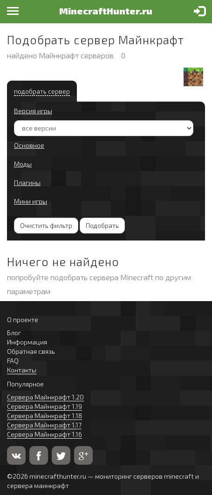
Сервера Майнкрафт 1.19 (44, 406)
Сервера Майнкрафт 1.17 (44, 425)
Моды (23, 164)
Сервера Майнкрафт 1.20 (45, 397)
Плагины (27, 182)
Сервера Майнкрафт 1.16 (44, 434)
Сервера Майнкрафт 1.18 (44, 415)
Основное (29, 145)
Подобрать (102, 225)
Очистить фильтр (46, 225)
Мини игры (30, 201)
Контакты (21, 370)
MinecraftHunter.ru (105, 10)
